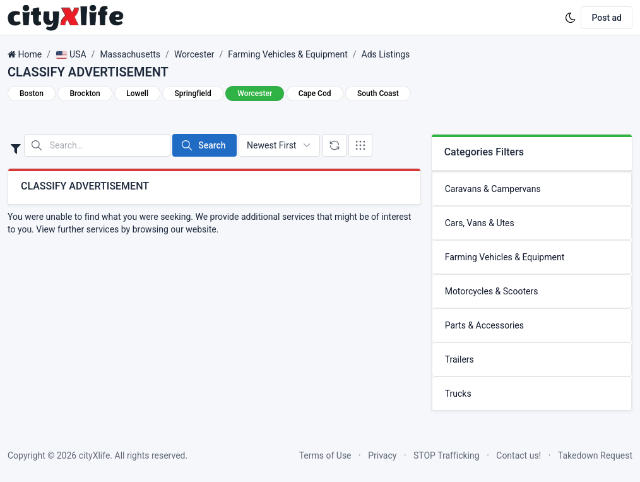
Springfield (192, 93)
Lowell (137, 93)
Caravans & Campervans (493, 189)
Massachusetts (130, 54)
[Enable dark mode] (570, 17)
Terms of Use (325, 455)
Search (203, 145)
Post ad (606, 18)
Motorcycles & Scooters (491, 291)
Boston (32, 93)
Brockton (84, 93)
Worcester (194, 54)
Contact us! (518, 455)
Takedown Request (595, 455)
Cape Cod (315, 93)
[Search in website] (97, 145)
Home (30, 54)
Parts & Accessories (484, 325)
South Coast (378, 93)
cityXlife (94, 455)
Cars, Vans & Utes (479, 223)
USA (71, 54)
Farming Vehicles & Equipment (288, 54)
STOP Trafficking (446, 455)
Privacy (382, 455)
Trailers (459, 359)
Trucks (458, 394)
